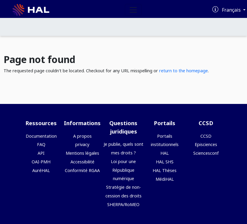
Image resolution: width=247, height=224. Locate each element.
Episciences (206, 144)
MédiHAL (165, 179)
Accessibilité (82, 162)
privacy (82, 144)
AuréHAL (41, 170)
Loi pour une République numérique (123, 170)
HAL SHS (165, 162)
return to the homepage (183, 70)
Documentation (41, 136)
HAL (164, 153)
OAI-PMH (41, 162)
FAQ (41, 144)
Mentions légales (82, 153)
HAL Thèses (165, 170)
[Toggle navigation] (133, 10)
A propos (82, 136)
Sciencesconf (206, 153)
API (41, 153)
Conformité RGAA (82, 170)
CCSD (205, 136)
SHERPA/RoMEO (123, 204)
